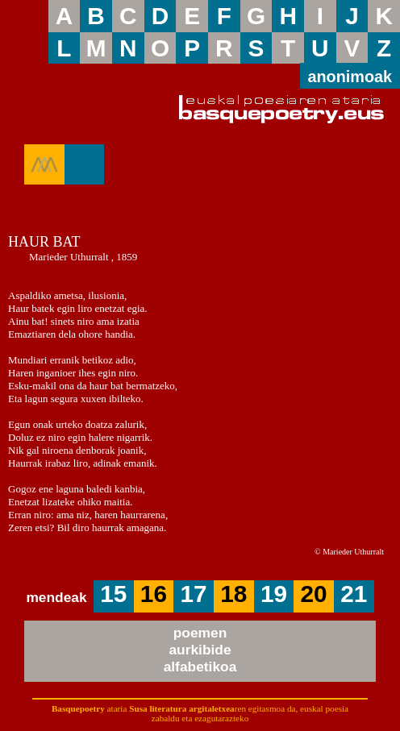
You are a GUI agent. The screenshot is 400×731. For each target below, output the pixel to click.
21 (353, 593)
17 (194, 593)
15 (113, 593)
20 (314, 593)
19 (273, 593)
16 (153, 593)
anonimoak (349, 76)
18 (233, 593)
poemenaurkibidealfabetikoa (200, 650)
